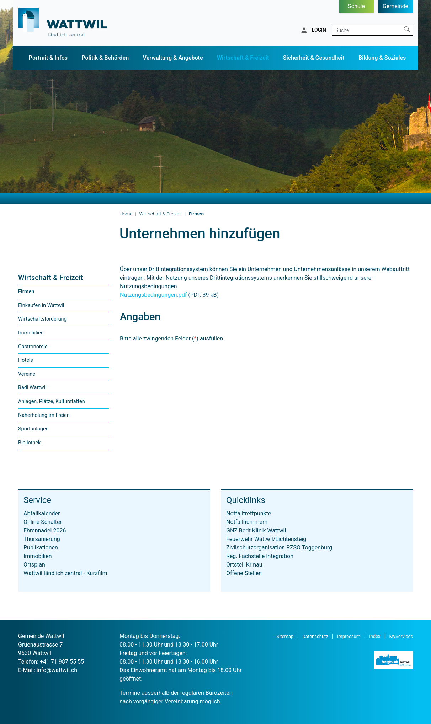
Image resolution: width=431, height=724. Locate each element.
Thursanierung (41, 539)
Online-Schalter (42, 522)
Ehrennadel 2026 (44, 530)
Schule (356, 6)
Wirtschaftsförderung (42, 319)
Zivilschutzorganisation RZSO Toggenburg (279, 547)
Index (374, 636)
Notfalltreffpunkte (248, 513)
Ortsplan (34, 564)
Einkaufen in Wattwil (41, 305)
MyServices (401, 636)
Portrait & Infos (48, 57)
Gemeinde (395, 6)
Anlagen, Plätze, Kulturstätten (51, 401)
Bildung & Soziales (382, 57)
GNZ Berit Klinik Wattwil (256, 530)
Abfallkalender (41, 513)
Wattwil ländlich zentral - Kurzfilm (65, 573)
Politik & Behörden (105, 57)
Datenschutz (315, 636)
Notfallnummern (246, 522)
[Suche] (366, 30)
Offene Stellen (244, 573)
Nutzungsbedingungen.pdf (153, 294)
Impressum (348, 636)
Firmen (33, 294)
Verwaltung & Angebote (173, 57)
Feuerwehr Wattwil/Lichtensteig (266, 539)
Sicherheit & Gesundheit (314, 57)
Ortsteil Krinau (244, 564)
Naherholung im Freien (44, 415)
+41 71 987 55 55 (62, 661)
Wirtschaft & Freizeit (243, 57)
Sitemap (285, 636)
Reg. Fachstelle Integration (259, 556)
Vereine (26, 374)
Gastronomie (33, 347)
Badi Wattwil (32, 388)
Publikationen (40, 547)
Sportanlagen (33, 429)
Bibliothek (29, 443)
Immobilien (31, 333)
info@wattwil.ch (57, 670)
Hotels (25, 360)
